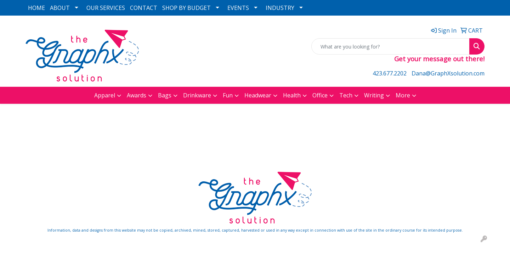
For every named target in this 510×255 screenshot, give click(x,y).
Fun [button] (228, 95)
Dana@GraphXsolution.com (448, 73)
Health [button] (292, 95)
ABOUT (60, 8)
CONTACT (143, 8)
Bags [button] (164, 95)
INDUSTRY (280, 8)
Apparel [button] (104, 95)
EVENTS (238, 8)
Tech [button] (345, 95)
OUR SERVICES (105, 8)
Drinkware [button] (197, 95)
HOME (36, 8)
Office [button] (320, 95)
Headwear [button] (257, 95)
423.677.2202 (390, 73)
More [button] (403, 95)
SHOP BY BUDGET (186, 8)
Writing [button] (374, 95)
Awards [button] (136, 95)
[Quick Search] (390, 46)
